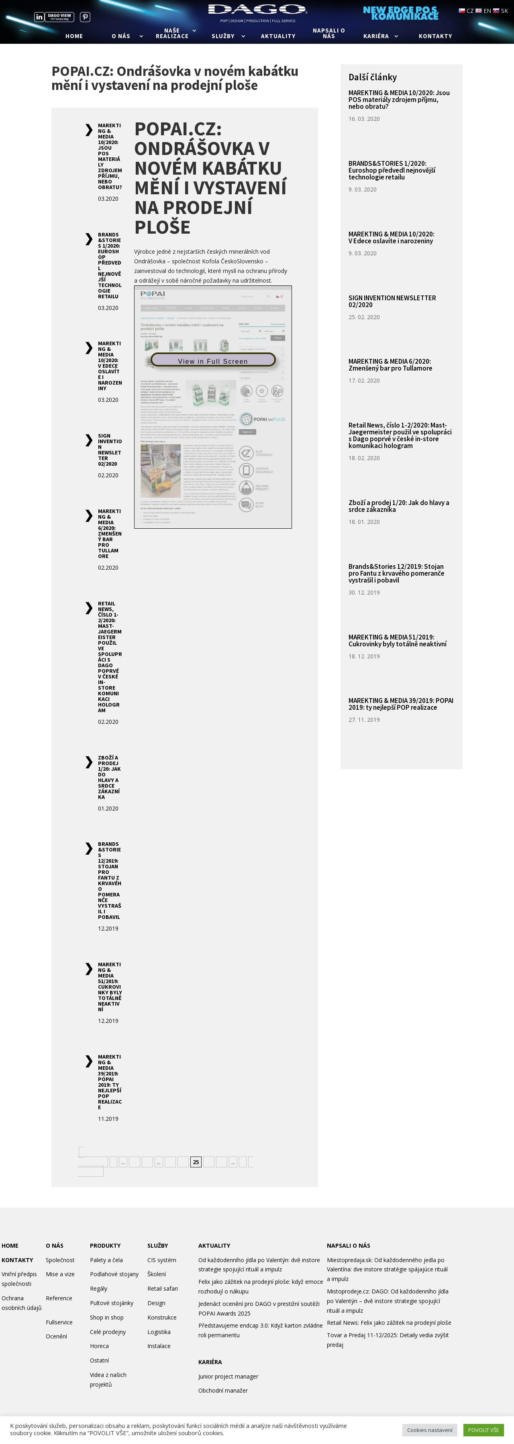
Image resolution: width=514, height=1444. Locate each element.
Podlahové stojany (114, 1274)
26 (209, 1162)
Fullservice (59, 1322)
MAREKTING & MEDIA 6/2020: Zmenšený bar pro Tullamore (110, 533)
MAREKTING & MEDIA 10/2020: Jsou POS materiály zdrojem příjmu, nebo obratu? (110, 156)
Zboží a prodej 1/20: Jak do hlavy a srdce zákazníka (109, 777)
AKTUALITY (214, 1245)
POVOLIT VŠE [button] (483, 1430)
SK (500, 10)
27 (221, 1162)
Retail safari (162, 1288)
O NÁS (54, 1245)
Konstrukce (162, 1317)
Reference (59, 1298)
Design (156, 1303)
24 (183, 1162)
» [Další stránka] (242, 1162)
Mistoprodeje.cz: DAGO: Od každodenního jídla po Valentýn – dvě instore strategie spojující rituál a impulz (388, 1300)
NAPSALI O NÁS (348, 1245)
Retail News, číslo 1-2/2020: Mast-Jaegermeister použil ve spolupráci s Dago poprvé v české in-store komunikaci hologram (110, 657)
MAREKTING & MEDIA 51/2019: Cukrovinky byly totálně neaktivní (110, 987)
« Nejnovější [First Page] (92, 1157)
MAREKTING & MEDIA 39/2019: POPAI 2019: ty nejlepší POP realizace (110, 1082)
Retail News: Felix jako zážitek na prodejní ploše (389, 1322)
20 (147, 1162)
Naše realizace (172, 34)
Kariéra (376, 36)
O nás (121, 36)
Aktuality (278, 36)
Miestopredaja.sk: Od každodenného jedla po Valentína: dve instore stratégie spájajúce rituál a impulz (387, 1269)
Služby (223, 36)
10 (134, 1162)
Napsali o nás (329, 34)
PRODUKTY (105, 1245)
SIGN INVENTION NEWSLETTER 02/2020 (110, 449)
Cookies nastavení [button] (430, 1430)
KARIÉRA (210, 1362)
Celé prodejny (108, 1332)
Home (74, 36)
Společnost (60, 1260)
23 (170, 1162)
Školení (156, 1274)
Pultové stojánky (111, 1303)
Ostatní (99, 1360)
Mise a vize (60, 1274)
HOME (10, 1245)
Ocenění (56, 1336)
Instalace (159, 1346)
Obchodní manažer (223, 1390)
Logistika (159, 1332)
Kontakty (435, 36)
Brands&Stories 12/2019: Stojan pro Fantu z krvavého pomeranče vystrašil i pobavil (109, 880)
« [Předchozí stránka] (113, 1162)
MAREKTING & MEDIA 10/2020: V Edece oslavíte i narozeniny (110, 366)
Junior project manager (228, 1376)
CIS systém (161, 1260)
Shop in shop (107, 1317)
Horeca (99, 1346)
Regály (98, 1288)
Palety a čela (106, 1260)
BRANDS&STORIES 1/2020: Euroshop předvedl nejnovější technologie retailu (110, 265)
